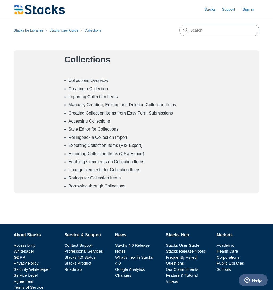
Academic (225, 245)
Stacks (209, 9)
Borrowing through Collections (97, 186)
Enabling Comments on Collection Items (106, 161)
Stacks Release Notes (185, 251)
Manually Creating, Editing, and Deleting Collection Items (122, 105)
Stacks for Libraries (28, 30)
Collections (93, 30)
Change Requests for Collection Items (104, 169)
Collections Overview (88, 80)
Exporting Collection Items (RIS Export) (106, 145)
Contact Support (79, 245)
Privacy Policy (26, 263)
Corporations (228, 257)
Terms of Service (28, 287)
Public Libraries (230, 263)
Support (228, 9)
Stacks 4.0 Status (80, 257)
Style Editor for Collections (94, 129)
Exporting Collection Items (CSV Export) (106, 153)
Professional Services (84, 251)
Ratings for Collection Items (95, 178)
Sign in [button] (248, 9)
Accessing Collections (89, 121)
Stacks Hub (177, 235)
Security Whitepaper (32, 269)
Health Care (227, 251)
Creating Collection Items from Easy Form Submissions (121, 113)
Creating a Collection (88, 89)
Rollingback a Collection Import (98, 137)
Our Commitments (182, 269)
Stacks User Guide (63, 30)
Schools (224, 269)
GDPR (19, 257)
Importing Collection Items (93, 97)
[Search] (219, 30)
